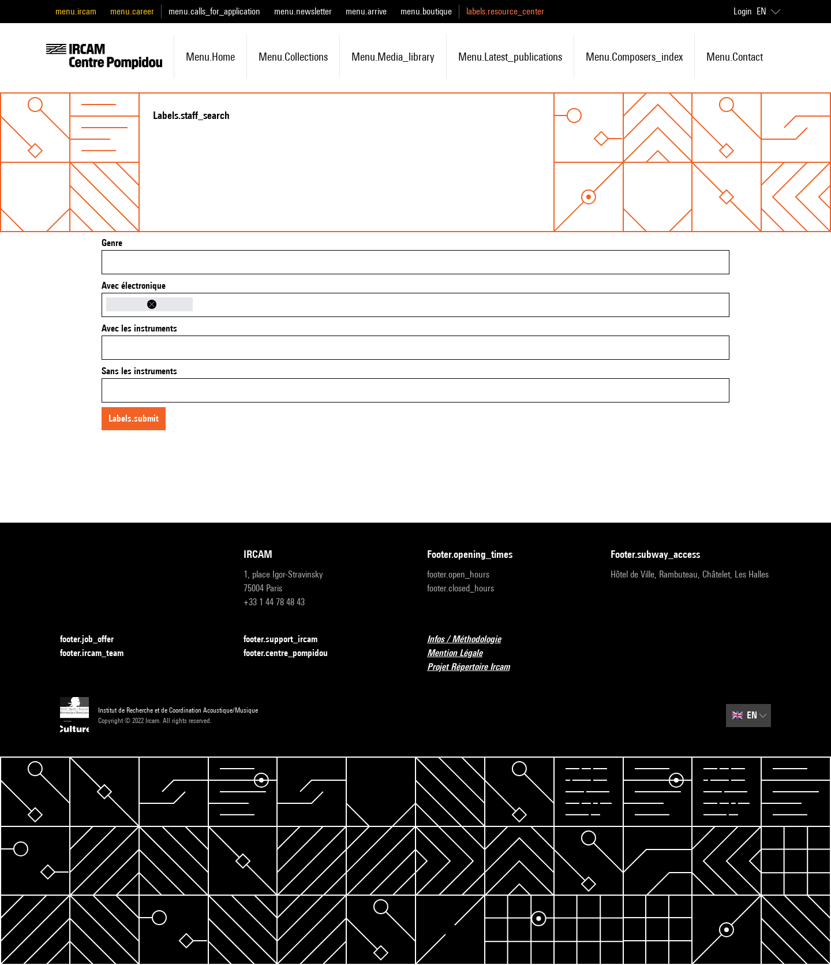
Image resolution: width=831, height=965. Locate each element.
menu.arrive (366, 11)
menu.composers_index (634, 56)
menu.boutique (426, 11)
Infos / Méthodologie (471, 640)
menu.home (210, 56)
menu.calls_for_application (214, 11)
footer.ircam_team (98, 653)
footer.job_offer (94, 640)
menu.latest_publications (510, 56)
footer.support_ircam (287, 640)
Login (742, 11)
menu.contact (734, 56)
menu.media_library (393, 56)
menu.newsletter (303, 11)
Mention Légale (461, 653)
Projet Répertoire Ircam (475, 667)
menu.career (132, 11)
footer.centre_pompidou (293, 653)
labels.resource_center (505, 11)
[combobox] (415, 262)
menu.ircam (75, 11)
